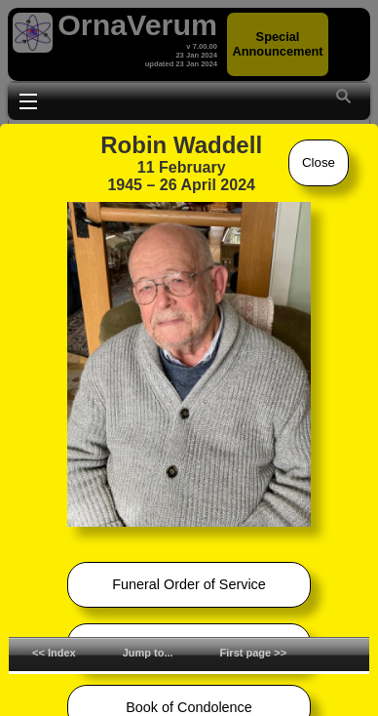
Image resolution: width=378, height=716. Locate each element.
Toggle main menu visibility (28, 99)
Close (318, 162)
